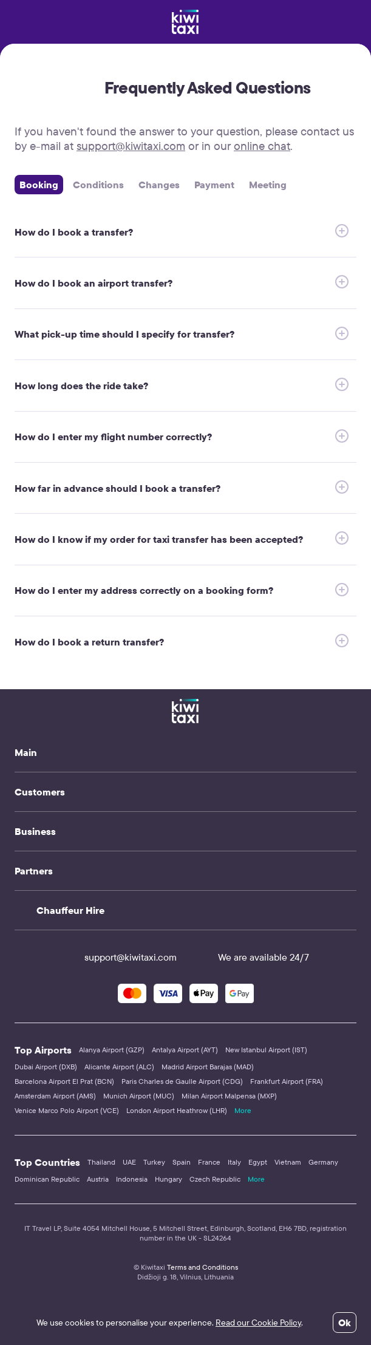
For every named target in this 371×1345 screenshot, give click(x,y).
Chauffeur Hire (70, 910)
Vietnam (287, 1161)
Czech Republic (214, 1178)
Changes (159, 185)
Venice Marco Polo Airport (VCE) (67, 1110)
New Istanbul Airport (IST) (266, 1049)
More (242, 1110)
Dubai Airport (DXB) (46, 1066)
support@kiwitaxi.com (131, 145)
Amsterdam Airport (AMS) (55, 1095)
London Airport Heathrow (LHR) (176, 1110)
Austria (98, 1178)
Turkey (154, 1161)
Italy (234, 1161)
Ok (344, 1322)
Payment (214, 185)
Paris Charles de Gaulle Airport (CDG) (182, 1081)
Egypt (257, 1161)
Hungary (168, 1178)
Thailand (101, 1161)
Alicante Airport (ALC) (119, 1066)
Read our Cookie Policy (258, 1322)
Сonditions (98, 185)
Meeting (268, 185)
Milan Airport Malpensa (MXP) (229, 1095)
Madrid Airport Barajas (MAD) (208, 1066)
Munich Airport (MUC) (138, 1095)
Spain (181, 1161)
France (209, 1161)
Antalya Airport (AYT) (185, 1049)
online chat (262, 145)
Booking (38, 185)
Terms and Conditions (202, 1267)
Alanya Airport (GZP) (112, 1049)
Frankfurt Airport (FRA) (286, 1081)
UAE (129, 1161)
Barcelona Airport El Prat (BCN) (64, 1081)
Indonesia (132, 1178)
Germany (323, 1161)
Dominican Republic (47, 1178)
